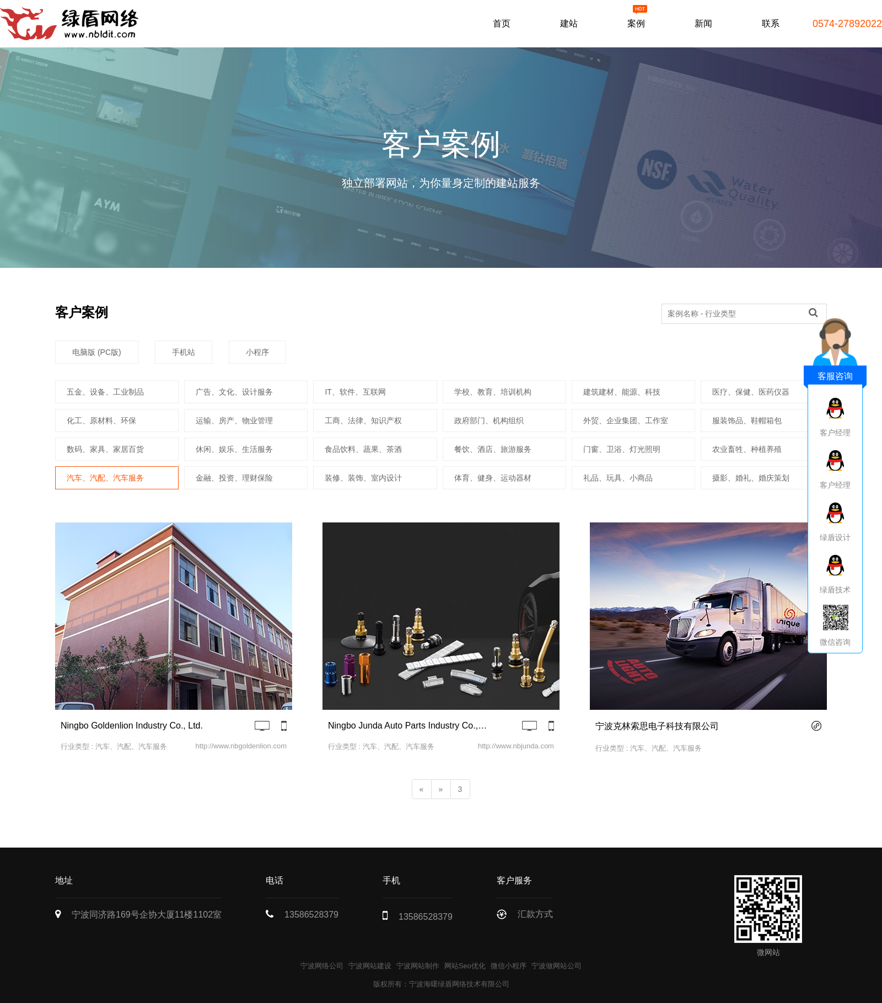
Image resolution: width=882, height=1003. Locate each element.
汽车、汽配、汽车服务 (105, 477)
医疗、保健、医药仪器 (750, 391)
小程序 (257, 352)
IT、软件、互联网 (355, 391)
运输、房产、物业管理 (234, 420)
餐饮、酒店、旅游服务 (492, 449)
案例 (636, 23)
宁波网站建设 (369, 966)
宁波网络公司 (321, 966)
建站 (569, 23)
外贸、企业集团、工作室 (625, 420)
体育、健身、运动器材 (492, 477)
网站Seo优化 (465, 966)
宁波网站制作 (417, 966)
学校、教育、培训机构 (492, 391)
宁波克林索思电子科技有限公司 (657, 726)
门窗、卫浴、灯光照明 (621, 449)
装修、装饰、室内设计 (363, 477)
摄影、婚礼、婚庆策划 (750, 477)
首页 (501, 23)
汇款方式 (535, 914)
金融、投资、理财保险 (234, 477)
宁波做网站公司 (556, 966)
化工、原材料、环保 (101, 420)
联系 (770, 23)
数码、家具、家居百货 (105, 449)
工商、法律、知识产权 (363, 420)
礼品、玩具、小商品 (618, 477)
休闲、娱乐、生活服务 (234, 449)
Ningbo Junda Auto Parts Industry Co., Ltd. (408, 725)
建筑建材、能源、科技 (621, 391)
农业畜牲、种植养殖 (747, 449)
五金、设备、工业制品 (105, 391)
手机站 (183, 352)
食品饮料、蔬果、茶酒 (363, 449)
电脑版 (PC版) (96, 352)
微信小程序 (508, 966)
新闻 (703, 23)
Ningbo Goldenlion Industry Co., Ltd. (132, 725)
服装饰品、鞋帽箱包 (747, 420)
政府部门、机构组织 (489, 420)
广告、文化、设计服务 (234, 391)
